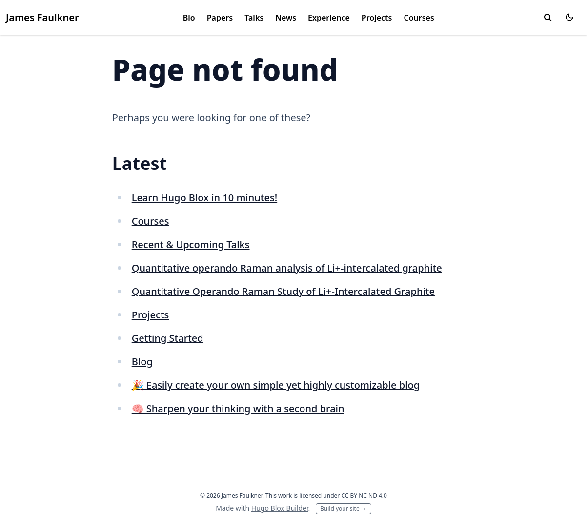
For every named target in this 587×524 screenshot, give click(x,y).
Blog (142, 361)
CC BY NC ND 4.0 (364, 495)
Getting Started (167, 338)
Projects (377, 17)
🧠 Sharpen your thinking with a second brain (238, 408)
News (285, 17)
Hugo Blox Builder (279, 508)
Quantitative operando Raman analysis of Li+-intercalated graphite (287, 267)
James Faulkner (42, 17)
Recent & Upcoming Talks (191, 244)
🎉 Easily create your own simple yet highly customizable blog (276, 385)
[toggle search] (548, 17)
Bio (189, 17)
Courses (419, 17)
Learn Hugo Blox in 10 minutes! (204, 197)
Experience (329, 17)
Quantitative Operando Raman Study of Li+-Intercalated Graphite (283, 291)
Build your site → (343, 508)
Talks (253, 17)
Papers (220, 17)
